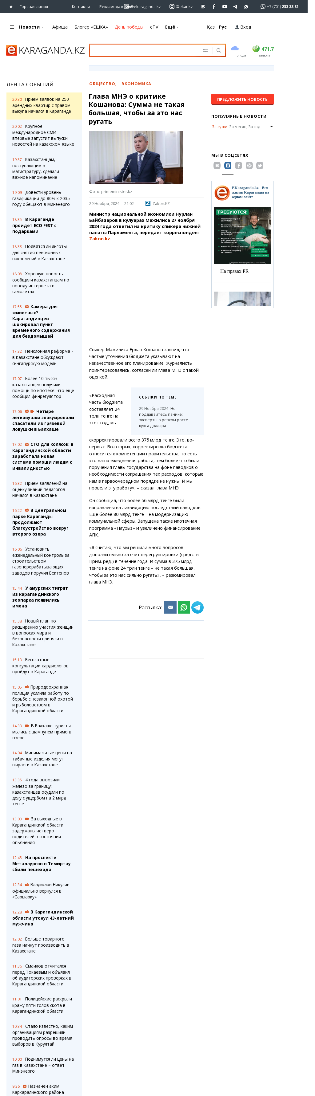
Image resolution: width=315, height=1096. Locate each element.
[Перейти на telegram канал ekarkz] (235, 6)
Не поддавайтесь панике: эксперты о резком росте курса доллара (163, 417)
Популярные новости (239, 116)
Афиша (60, 27)
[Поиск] (218, 51)
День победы (129, 27)
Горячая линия (34, 6)
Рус (223, 27)
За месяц (237, 126)
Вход (243, 27)
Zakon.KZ (158, 203)
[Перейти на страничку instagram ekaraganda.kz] (142, 6)
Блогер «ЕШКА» (91, 27)
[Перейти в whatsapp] (277, 6)
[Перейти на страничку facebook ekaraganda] (214, 6)
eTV (154, 27)
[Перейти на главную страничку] (12, 6)
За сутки (219, 126)
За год (254, 126)
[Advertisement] (146, 294)
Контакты (81, 6)
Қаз (211, 27)
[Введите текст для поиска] (146, 50)
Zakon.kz (99, 239)
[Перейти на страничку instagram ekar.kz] (181, 6)
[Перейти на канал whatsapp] (246, 6)
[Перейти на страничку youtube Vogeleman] (224, 6)
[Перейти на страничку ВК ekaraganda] (203, 6)
